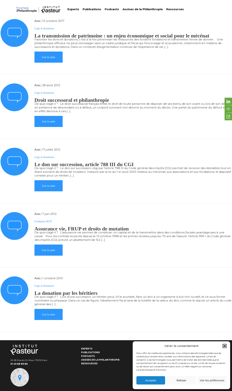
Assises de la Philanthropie (142, 9)
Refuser (181, 380)
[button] (224, 346)
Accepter (150, 380)
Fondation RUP (43, 221)
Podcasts (112, 9)
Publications (92, 9)
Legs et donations (44, 28)
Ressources (175, 9)
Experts (73, 9)
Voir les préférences (212, 380)
